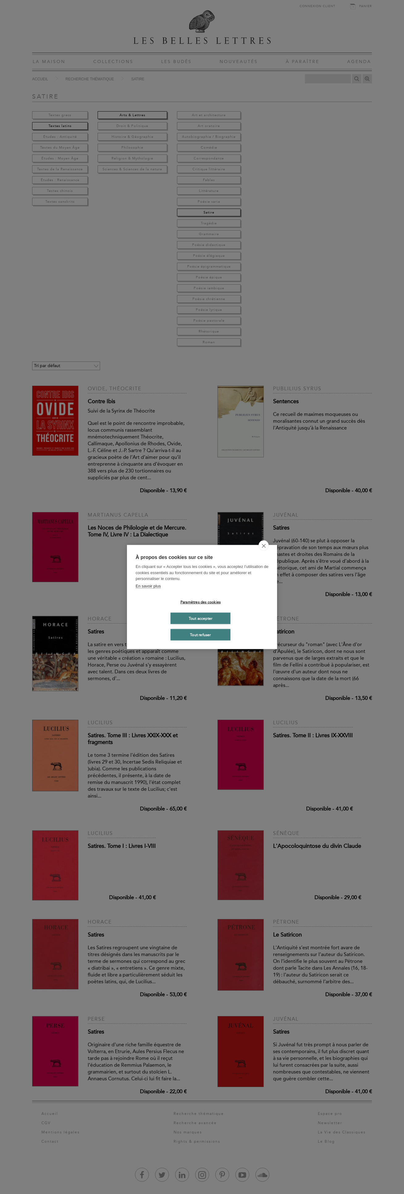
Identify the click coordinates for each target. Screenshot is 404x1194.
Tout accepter (201, 618)
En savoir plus (148, 585)
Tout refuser (200, 635)
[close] (264, 545)
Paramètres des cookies (200, 602)
